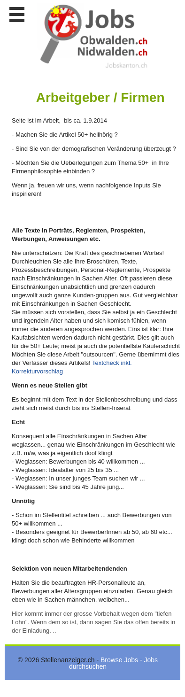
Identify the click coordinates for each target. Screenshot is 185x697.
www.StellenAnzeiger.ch (94, 37)
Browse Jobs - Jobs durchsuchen (113, 663)
